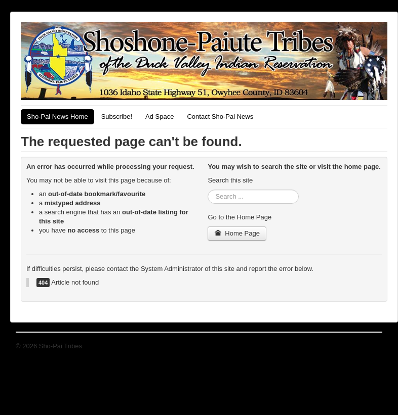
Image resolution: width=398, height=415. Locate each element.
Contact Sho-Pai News (220, 116)
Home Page (237, 233)
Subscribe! (116, 116)
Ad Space (159, 116)
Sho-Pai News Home (57, 116)
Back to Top (365, 346)
